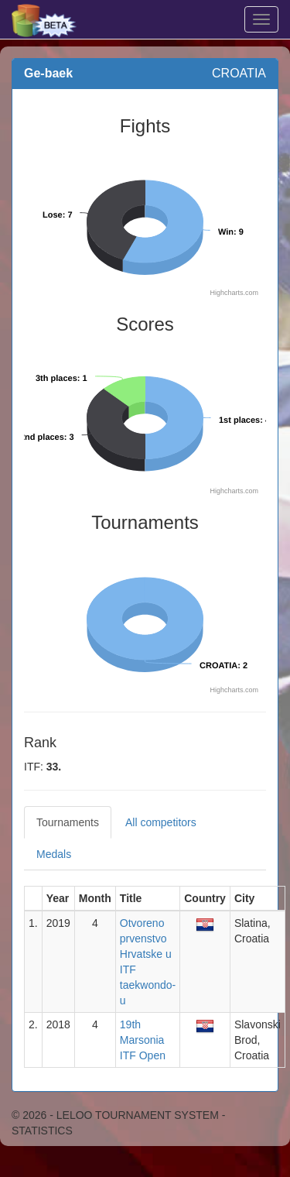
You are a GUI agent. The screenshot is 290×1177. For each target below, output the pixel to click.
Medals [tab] (53, 854)
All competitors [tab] (160, 822)
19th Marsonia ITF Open (142, 1040)
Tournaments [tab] (67, 822)
